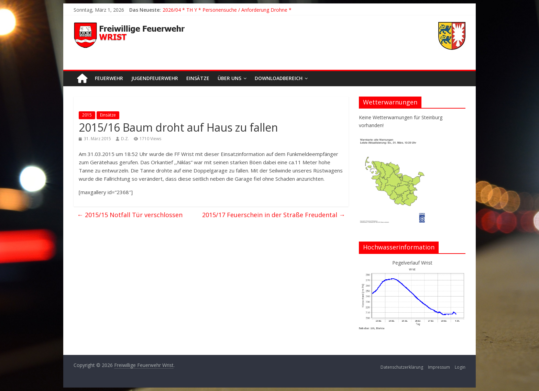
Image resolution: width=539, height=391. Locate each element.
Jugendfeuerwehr (154, 78)
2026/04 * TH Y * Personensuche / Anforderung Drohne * (227, 10)
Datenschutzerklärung (402, 367)
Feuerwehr (109, 78)
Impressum (439, 367)
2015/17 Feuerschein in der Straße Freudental (273, 215)
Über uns (229, 78)
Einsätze (197, 78)
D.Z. (125, 139)
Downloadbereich (278, 78)
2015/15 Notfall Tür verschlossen (130, 215)
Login (460, 367)
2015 (87, 115)
